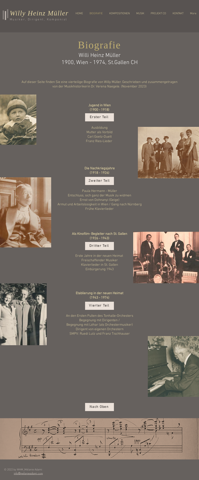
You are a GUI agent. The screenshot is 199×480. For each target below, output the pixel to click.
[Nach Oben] (99, 407)
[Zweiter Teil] (99, 181)
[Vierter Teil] (99, 306)
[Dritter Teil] (99, 246)
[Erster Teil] (99, 117)
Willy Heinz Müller (39, 13)
